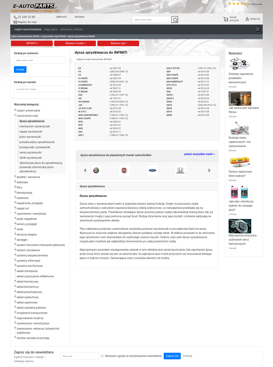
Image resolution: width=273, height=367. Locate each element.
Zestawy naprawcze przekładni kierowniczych (241, 73)
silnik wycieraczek (31, 157)
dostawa (79, 16)
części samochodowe (27, 29)
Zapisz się (172, 356)
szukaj (20, 69)
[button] (85, 170)
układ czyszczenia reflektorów (35, 276)
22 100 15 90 (26, 17)
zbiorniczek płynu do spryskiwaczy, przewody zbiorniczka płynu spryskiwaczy (41, 167)
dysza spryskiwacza (32, 121)
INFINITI (31, 43)
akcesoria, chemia (71, 29)
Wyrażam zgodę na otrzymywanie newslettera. (133, 356)
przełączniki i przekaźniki (35, 147)
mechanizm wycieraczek (35, 126)
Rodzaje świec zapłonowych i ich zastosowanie (240, 137)
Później (187, 356)
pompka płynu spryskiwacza (37, 142)
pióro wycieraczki (30, 136)
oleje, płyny (51, 29)
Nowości (235, 53)
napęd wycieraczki (31, 131)
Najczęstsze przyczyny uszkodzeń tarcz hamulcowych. (243, 234)
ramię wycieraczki (31, 152)
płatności (61, 16)
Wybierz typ (118, 43)
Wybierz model (74, 43)
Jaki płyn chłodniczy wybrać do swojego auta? (241, 200)
